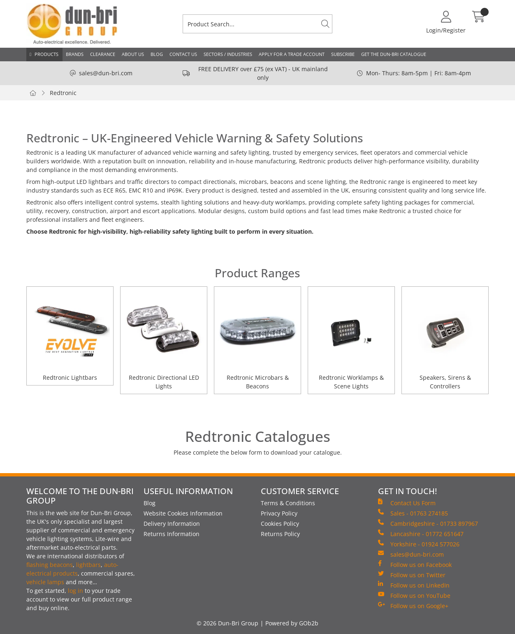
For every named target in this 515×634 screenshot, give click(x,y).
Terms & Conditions (288, 503)
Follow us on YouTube (414, 595)
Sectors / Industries (228, 54)
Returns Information (172, 534)
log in (75, 591)
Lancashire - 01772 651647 (421, 533)
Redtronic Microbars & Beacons (258, 382)
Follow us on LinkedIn (414, 585)
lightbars (88, 565)
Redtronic (63, 93)
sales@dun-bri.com (105, 73)
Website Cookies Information (183, 513)
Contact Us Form (407, 503)
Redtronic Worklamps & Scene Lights (351, 382)
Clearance (102, 54)
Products (46, 54)
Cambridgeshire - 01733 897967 (428, 523)
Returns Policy (280, 534)
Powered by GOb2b (291, 623)
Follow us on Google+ (413, 605)
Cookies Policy (280, 523)
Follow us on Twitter (411, 575)
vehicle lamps (45, 582)
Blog (157, 54)
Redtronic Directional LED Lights (164, 382)
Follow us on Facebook (415, 564)
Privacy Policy (279, 513)
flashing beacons (49, 565)
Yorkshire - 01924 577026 (418, 544)
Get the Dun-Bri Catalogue (393, 54)
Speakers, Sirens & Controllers (445, 382)
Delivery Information (172, 523)
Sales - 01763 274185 (413, 513)
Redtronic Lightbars (70, 377)
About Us (133, 54)
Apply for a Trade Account (292, 54)
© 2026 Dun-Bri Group (227, 623)
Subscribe (343, 54)
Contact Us (183, 54)
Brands (75, 54)
